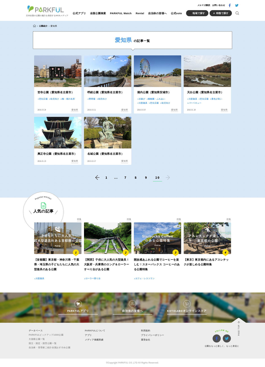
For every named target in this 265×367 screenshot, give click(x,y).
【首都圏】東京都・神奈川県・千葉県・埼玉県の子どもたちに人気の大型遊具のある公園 (56, 264)
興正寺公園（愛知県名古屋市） (57, 153)
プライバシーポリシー (152, 335)
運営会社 (145, 340)
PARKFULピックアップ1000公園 (46, 335)
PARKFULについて (95, 331)
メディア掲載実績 (94, 340)
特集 (79, 219)
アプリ (88, 335)
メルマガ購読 (203, 5)
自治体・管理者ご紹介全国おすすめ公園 (49, 347)
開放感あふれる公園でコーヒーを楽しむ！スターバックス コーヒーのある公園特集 (157, 264)
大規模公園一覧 (37, 339)
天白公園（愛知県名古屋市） (205, 92)
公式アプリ (79, 13)
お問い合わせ (218, 5)
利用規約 (145, 331)
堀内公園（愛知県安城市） (154, 92)
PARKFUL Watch (121, 13)
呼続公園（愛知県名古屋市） (105, 92)
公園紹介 (43, 26)
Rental (140, 13)
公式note (176, 13)
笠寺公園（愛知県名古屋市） (56, 92)
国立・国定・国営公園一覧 (42, 343)
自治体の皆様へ (157, 13)
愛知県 (74, 110)
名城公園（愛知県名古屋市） (105, 153)
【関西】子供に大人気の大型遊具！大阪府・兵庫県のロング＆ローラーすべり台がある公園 (106, 264)
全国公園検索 (98, 13)
